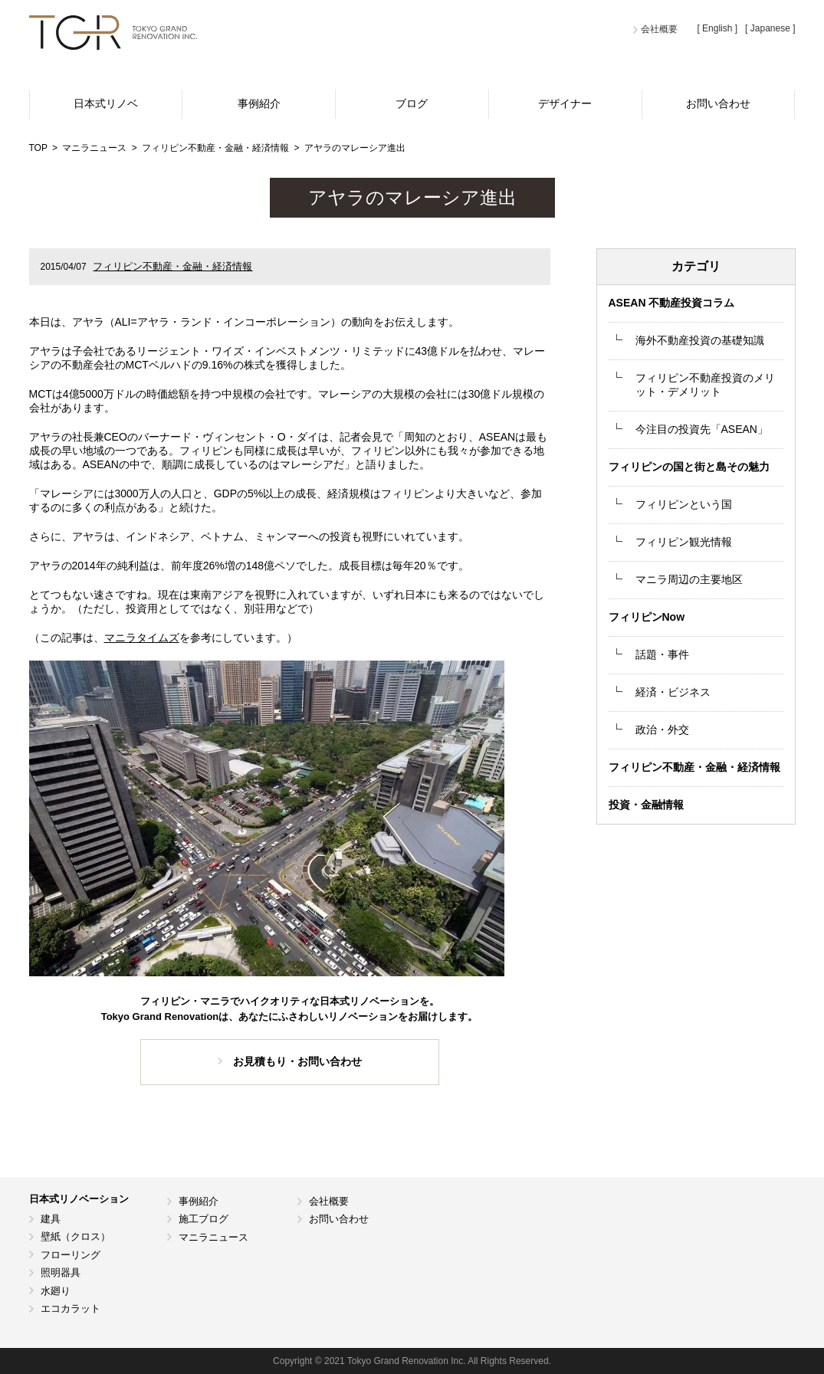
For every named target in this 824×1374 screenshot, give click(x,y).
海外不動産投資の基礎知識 (699, 340)
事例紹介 (259, 103)
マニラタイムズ (141, 637)
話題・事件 (662, 654)
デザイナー (565, 103)
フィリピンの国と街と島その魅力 (689, 467)
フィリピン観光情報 (683, 542)
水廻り (56, 1291)
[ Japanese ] (770, 28)
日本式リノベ (106, 103)
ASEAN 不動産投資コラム (672, 303)
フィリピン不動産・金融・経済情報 (172, 266)
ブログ (412, 103)
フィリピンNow (647, 617)
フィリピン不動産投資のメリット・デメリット (705, 385)
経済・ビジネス (673, 692)
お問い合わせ (718, 103)
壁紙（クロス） (75, 1236)
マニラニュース (213, 1237)
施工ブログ (203, 1219)
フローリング (70, 1255)
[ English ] (717, 28)
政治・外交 (662, 729)
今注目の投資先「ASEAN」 (701, 429)
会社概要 (659, 29)
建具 (51, 1219)
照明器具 (60, 1272)
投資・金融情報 (646, 804)
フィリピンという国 (683, 504)
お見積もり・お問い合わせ (297, 1061)
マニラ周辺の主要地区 (689, 579)
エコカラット (70, 1308)
